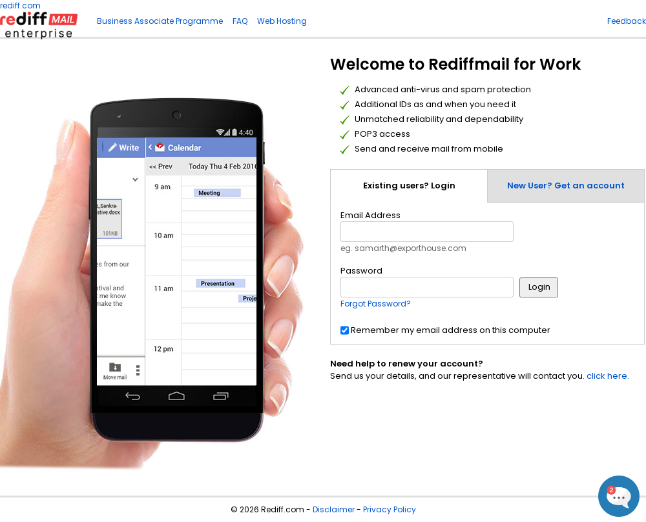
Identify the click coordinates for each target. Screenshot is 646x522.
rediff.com (20, 5)
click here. (608, 376)
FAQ (240, 20)
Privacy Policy (389, 509)
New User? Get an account (566, 185)
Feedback (626, 20)
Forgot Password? (375, 303)
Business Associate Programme (160, 20)
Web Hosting (282, 20)
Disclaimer (334, 509)
